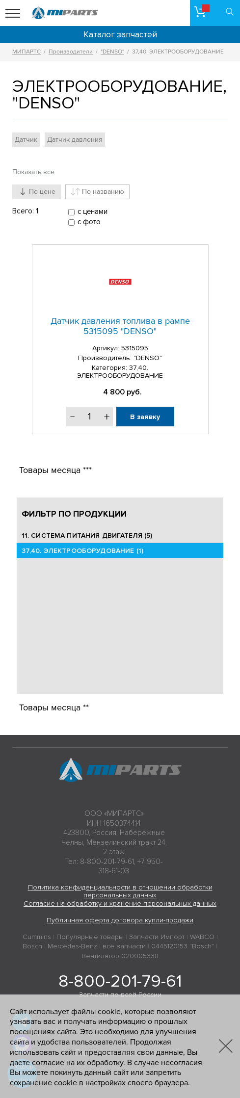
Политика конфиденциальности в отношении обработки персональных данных (120, 891)
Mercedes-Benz (72, 946)
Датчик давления (75, 139)
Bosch (32, 946)
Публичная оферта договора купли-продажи (120, 920)
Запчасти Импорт (157, 937)
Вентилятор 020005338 (120, 956)
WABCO (202, 937)
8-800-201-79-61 (120, 981)
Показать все (33, 172)
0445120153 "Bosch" (182, 946)
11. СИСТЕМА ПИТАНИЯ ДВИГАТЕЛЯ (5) (87, 535)
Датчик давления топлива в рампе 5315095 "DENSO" (120, 326)
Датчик (26, 139)
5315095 (134, 348)
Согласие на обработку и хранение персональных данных (120, 903)
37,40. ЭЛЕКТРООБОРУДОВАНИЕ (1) (82, 551)
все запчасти (124, 946)
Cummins (37, 937)
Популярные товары (90, 937)
